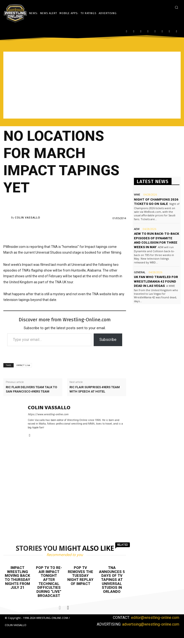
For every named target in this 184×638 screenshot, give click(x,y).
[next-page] (68, 607)
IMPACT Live (23, 365)
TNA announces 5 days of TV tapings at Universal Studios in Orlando (112, 580)
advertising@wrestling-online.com (150, 624)
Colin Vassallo (27, 217)
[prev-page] (60, 607)
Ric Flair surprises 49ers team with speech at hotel (94, 389)
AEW (136, 228)
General (139, 271)
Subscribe (107, 339)
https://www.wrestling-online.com (48, 414)
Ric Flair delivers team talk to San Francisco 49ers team (31, 389)
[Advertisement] (92, 85)
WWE (137, 194)
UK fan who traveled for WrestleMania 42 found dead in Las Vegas (155, 281)
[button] (176, 7)
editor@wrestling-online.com (155, 617)
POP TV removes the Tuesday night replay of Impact (80, 576)
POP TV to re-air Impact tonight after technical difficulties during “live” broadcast (49, 582)
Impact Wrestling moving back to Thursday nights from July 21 (17, 578)
